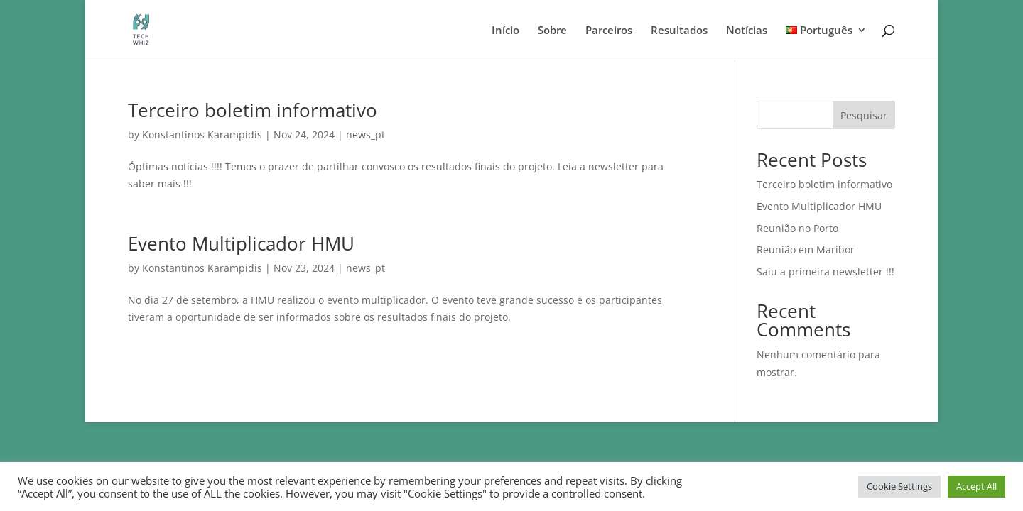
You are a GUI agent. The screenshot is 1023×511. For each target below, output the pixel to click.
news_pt (365, 134)
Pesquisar (863, 115)
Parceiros (608, 31)
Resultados (679, 31)
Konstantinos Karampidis (202, 134)
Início (505, 31)
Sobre (552, 31)
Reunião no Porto (797, 228)
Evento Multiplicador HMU (241, 243)
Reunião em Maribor (806, 249)
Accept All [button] (976, 486)
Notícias (746, 31)
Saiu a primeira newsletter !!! (825, 271)
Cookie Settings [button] (899, 486)
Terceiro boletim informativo (252, 110)
